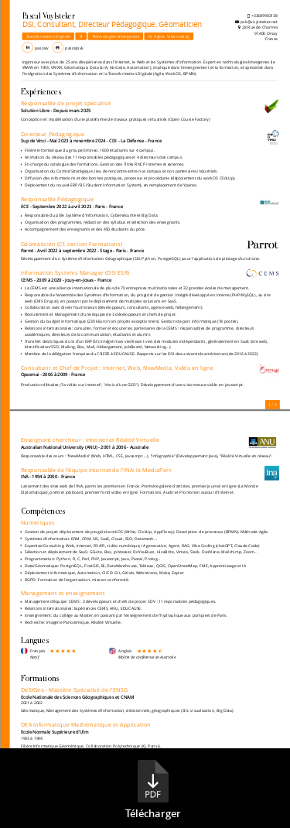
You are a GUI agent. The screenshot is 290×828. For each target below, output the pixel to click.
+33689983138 (264, 15)
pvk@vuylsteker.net (258, 21)
